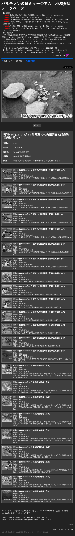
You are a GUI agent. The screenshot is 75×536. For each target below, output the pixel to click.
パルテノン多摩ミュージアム (62, 529)
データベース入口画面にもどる (40, 519)
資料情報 (18, 61)
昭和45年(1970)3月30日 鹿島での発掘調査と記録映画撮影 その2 (39, 273)
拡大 (37, 126)
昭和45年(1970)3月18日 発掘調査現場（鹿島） (32, 365)
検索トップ (6, 61)
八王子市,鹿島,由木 (21, 152)
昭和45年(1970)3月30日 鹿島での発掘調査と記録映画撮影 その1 (39, 170)
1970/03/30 (18, 147)
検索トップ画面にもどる (37, 517)
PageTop (70, 524)
